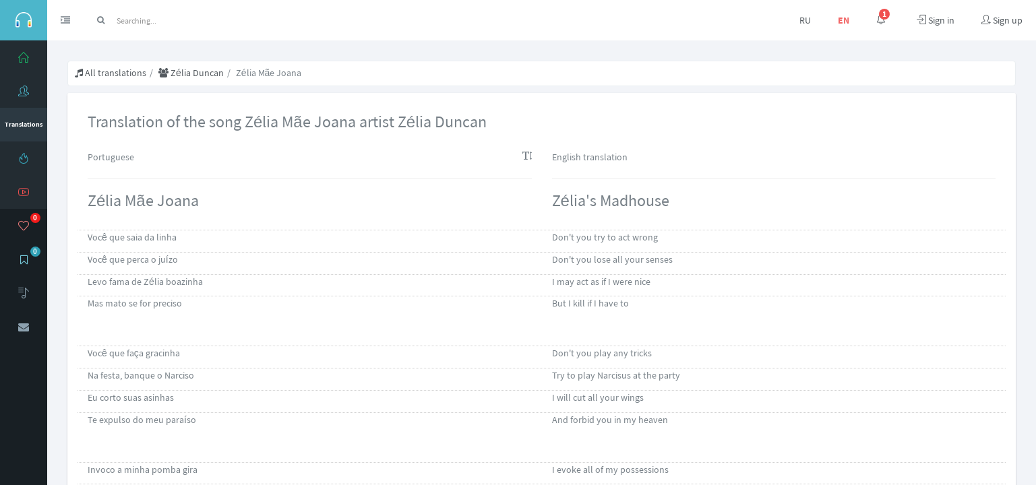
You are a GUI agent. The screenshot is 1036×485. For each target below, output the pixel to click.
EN (843, 20)
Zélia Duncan (191, 73)
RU (805, 20)
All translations (110, 73)
